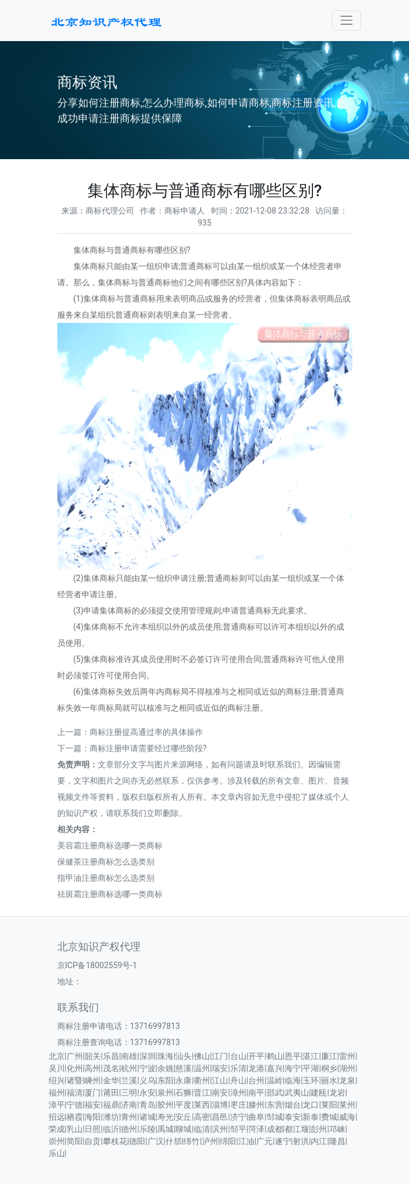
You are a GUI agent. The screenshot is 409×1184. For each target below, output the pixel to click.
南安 (220, 1092)
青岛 (147, 1104)
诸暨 (75, 1080)
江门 (220, 1056)
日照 (92, 1129)
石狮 (183, 1092)
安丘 (183, 1117)
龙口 (311, 1104)
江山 (220, 1080)
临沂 (111, 1129)
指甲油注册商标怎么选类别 (105, 878)
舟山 (238, 1080)
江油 (246, 1141)
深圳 (147, 1056)
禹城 (165, 1129)
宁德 (75, 1104)
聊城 (183, 1129)
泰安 (293, 1117)
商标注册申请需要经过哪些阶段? (148, 748)
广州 (75, 1056)
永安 (147, 1092)
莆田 (111, 1092)
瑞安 (220, 1068)
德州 (129, 1129)
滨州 (220, 1129)
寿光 (165, 1117)
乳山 (75, 1129)
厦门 (92, 1092)
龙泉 (347, 1080)
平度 (183, 1104)
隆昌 (337, 1141)
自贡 (92, 1141)
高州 (92, 1068)
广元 (264, 1141)
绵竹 (191, 1141)
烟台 (293, 1104)
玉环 (311, 1080)
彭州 (319, 1129)
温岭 (275, 1080)
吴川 (57, 1068)
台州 (256, 1080)
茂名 (111, 1068)
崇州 (57, 1141)
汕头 (183, 1056)
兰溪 (129, 1080)
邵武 (275, 1092)
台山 (238, 1056)
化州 (75, 1068)
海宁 (293, 1068)
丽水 (329, 1080)
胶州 (165, 1104)
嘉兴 (275, 1068)
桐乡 (329, 1068)
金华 (111, 1080)
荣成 (57, 1129)
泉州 (165, 1092)
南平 (256, 1092)
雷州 (347, 1056)
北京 (57, 1056)
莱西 (202, 1104)
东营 (275, 1104)
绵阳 (228, 1141)
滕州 (256, 1104)
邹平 (238, 1129)
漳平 (57, 1104)
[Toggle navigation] (346, 20)
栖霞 (75, 1117)
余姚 (165, 1068)
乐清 (238, 1068)
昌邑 (220, 1117)
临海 (293, 1080)
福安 (92, 1104)
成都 (275, 1129)
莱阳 (329, 1104)
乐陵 (147, 1129)
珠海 (165, 1056)
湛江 (311, 1056)
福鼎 (111, 1104)
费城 (329, 1117)
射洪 (301, 1141)
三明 (129, 1092)
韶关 (92, 1056)
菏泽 (256, 1129)
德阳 (137, 1141)
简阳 (75, 1141)
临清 (202, 1129)
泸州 (210, 1141)
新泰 (311, 1117)
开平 (256, 1056)
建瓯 (319, 1092)
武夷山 (297, 1092)
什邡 (173, 1141)
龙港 (256, 1068)
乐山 (57, 1153)
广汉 (156, 1141)
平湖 (311, 1068)
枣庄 (238, 1104)
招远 (57, 1117)
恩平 (293, 1056)
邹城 (275, 1117)
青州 (129, 1117)
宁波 (147, 1068)
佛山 (202, 1056)
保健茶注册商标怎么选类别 (105, 861)
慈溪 (183, 1068)
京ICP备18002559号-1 (97, 965)
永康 (183, 1080)
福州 (57, 1092)
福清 (75, 1092)
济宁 (238, 1117)
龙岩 (337, 1092)
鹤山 (275, 1056)
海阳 (92, 1117)
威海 (347, 1117)
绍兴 (57, 1080)
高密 (202, 1117)
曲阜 (256, 1117)
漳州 (238, 1092)
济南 (129, 1104)
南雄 (129, 1056)
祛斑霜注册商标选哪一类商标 (110, 894)
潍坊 (111, 1117)
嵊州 (92, 1080)
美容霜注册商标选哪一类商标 (110, 845)
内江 (319, 1141)
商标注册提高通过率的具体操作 (146, 732)
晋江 (202, 1092)
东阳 (165, 1080)
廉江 (329, 1056)
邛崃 (337, 1129)
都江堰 (297, 1129)
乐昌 (111, 1056)
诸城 (147, 1117)
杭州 (129, 1068)
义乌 (147, 1080)
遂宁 (283, 1141)
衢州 (202, 1080)
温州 (202, 1068)
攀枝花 (115, 1141)
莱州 (347, 1104)
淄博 (220, 1104)
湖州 (347, 1068)
